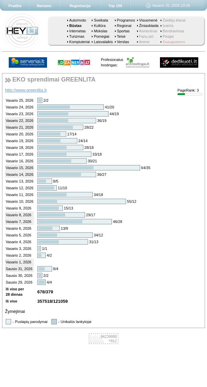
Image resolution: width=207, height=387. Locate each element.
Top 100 (115, 6)
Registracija (80, 6)
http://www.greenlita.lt (26, 90)
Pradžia (15, 6)
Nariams (44, 6)
